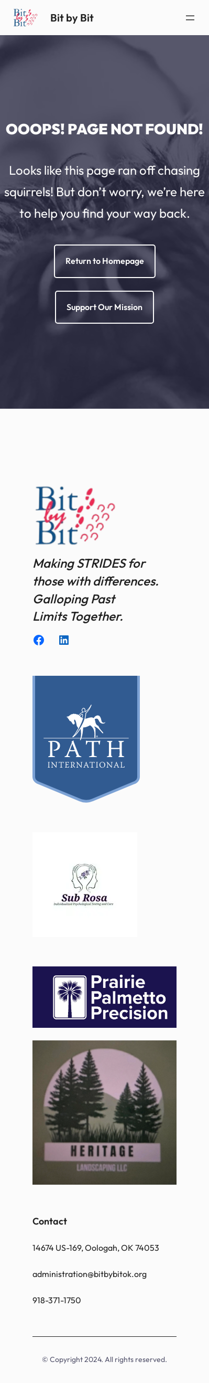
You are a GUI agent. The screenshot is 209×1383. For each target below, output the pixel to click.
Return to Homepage (104, 261)
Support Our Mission (104, 307)
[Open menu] (190, 18)
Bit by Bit (72, 17)
